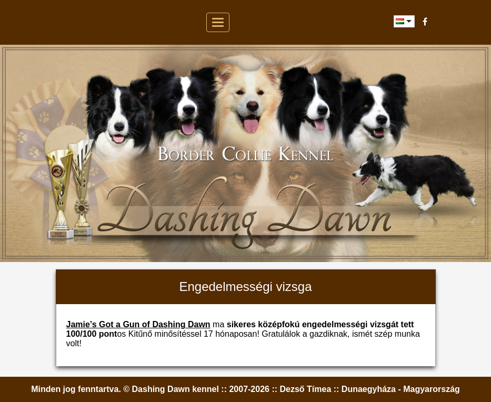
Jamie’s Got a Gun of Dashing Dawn (138, 324)
